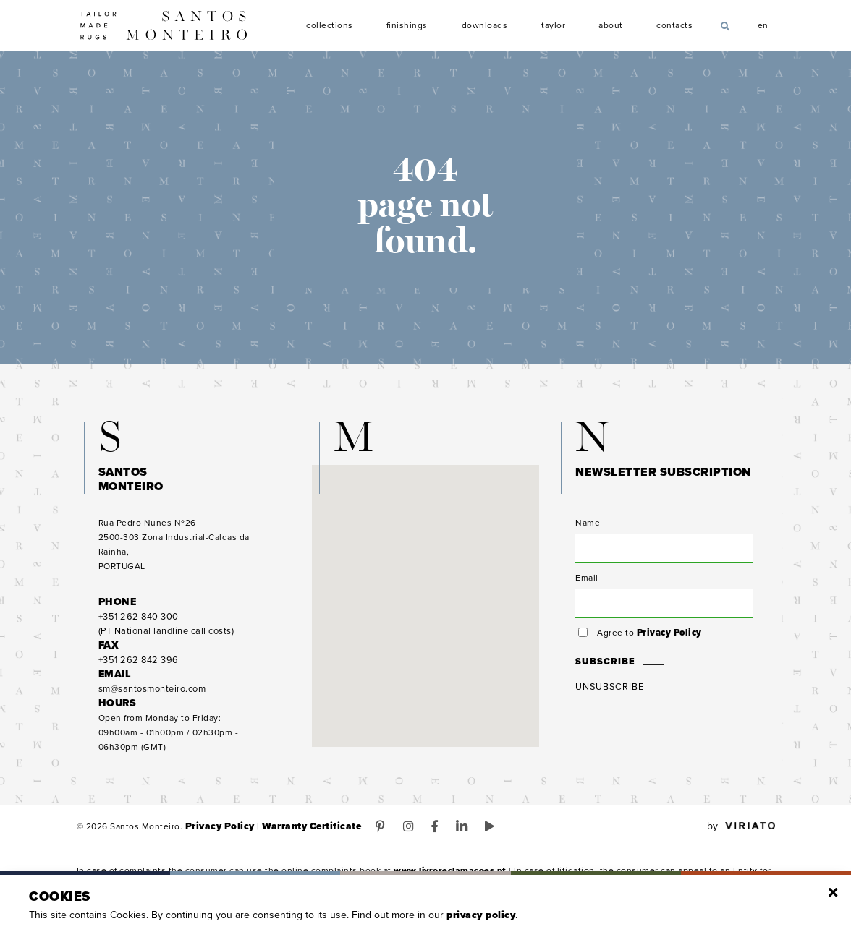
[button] (425, 604)
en (763, 23)
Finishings (407, 25)
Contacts (675, 25)
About (611, 25)
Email (586, 590)
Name (587, 535)
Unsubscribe (608, 699)
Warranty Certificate (298, 839)
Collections (329, 25)
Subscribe (602, 674)
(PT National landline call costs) (165, 636)
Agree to (647, 645)
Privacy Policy (667, 645)
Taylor (554, 25)
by (741, 838)
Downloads (485, 25)
